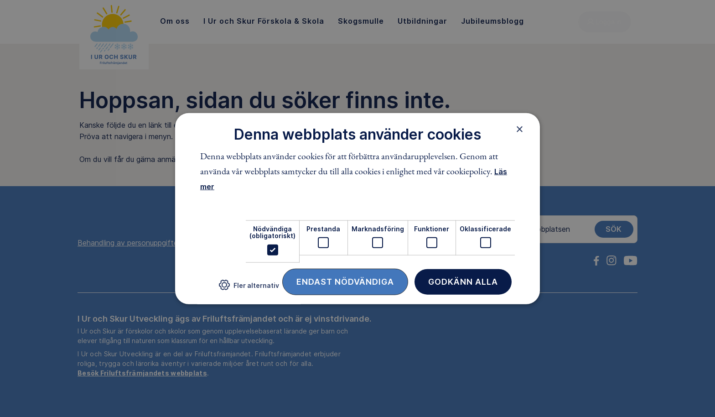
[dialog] (357, 208)
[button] (249, 288)
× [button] (519, 129)
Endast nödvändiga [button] (345, 281)
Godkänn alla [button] (463, 281)
